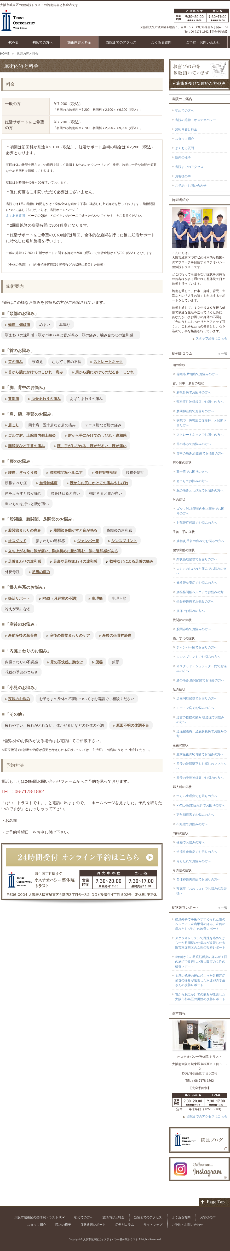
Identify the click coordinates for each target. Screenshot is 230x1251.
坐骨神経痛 (48, 483)
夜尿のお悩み (19, 699)
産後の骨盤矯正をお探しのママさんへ (201, 766)
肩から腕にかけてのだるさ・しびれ (104, 372)
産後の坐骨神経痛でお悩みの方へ (199, 778)
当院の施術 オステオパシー (195, 120)
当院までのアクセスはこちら (206, 1116)
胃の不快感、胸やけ (66, 662)
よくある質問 (15, 215)
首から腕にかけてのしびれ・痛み (35, 372)
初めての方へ (184, 110)
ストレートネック (108, 362)
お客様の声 (183, 176)
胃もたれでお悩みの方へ (193, 861)
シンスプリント (124, 541)
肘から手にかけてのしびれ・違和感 (97, 435)
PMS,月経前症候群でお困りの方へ (200, 805)
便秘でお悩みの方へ (190, 842)
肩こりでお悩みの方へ (192, 481)
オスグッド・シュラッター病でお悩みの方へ (201, 668)
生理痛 (97, 598)
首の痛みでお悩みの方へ (193, 444)
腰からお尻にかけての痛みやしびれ (99, 483)
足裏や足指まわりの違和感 (75, 561)
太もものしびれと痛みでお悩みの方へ (201, 571)
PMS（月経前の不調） (60, 598)
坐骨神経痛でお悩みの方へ (195, 601)
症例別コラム (124, 1224)
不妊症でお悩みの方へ (192, 824)
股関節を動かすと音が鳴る (75, 530)
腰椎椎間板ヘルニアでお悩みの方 (199, 592)
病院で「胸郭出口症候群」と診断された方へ (201, 423)
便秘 (99, 662)
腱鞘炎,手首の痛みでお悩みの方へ (200, 541)
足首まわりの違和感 (24, 561)
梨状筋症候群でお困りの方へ (196, 559)
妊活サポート (19, 598)
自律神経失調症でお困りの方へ (198, 879)
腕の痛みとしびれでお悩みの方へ (199, 490)
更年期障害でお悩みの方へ (195, 815)
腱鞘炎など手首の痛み (26, 446)
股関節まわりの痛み (24, 530)
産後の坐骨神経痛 (116, 635)
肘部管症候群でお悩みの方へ (196, 523)
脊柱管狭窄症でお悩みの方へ (196, 583)
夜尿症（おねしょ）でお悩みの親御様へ (201, 891)
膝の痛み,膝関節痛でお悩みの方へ (200, 680)
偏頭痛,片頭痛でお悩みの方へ (197, 374)
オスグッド (17, 541)
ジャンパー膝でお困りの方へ (196, 647)
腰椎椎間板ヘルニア (66, 472)
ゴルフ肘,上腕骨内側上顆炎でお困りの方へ (200, 511)
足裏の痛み (41, 572)
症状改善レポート (93, 1224)
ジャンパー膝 (88, 541)
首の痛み (15, 362)
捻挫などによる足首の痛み (131, 561)
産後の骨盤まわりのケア (70, 635)
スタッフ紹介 (184, 139)
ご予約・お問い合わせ (190, 185)
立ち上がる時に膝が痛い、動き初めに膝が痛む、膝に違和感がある (63, 551)
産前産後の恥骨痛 (22, 635)
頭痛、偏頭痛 (19, 325)
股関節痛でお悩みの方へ (193, 629)
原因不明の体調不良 (132, 725)
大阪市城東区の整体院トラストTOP (39, 1217)
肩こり (13, 425)
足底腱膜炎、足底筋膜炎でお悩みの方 (201, 734)
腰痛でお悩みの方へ (190, 611)
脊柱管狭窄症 (106, 472)
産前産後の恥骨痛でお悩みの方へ (199, 754)
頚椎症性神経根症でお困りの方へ (199, 402)
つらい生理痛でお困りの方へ (196, 796)
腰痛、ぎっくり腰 (22, 472)
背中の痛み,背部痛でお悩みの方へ (200, 453)
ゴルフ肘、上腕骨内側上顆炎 (32, 435)
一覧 (224, 354)
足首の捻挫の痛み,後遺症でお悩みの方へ (200, 719)
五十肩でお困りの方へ (192, 471)
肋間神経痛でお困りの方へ (195, 411)
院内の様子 (183, 157)
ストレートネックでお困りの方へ (199, 434)
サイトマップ (152, 1224)
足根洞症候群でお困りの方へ (196, 698)
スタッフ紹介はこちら (211, 338)
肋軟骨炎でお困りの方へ (193, 392)
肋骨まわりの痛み (46, 399)
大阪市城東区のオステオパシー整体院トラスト (110, 1239)
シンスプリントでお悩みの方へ (198, 657)
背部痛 (13, 399)
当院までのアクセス (189, 167)
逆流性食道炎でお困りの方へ (196, 852)
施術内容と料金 (186, 129)
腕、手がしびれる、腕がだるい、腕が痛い (91, 446)
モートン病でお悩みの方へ (195, 708)
